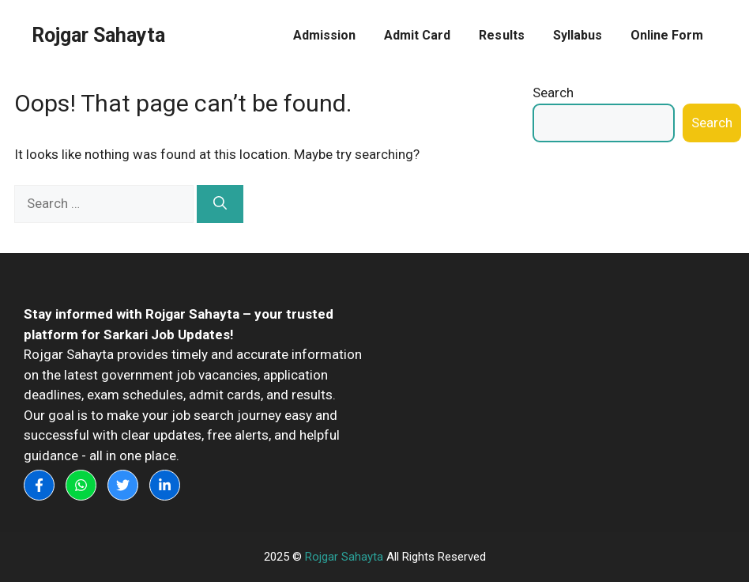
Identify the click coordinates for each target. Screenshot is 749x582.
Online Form (666, 35)
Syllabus (577, 35)
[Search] (220, 204)
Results (501, 35)
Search (553, 92)
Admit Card (417, 35)
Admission (324, 35)
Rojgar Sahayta (98, 35)
